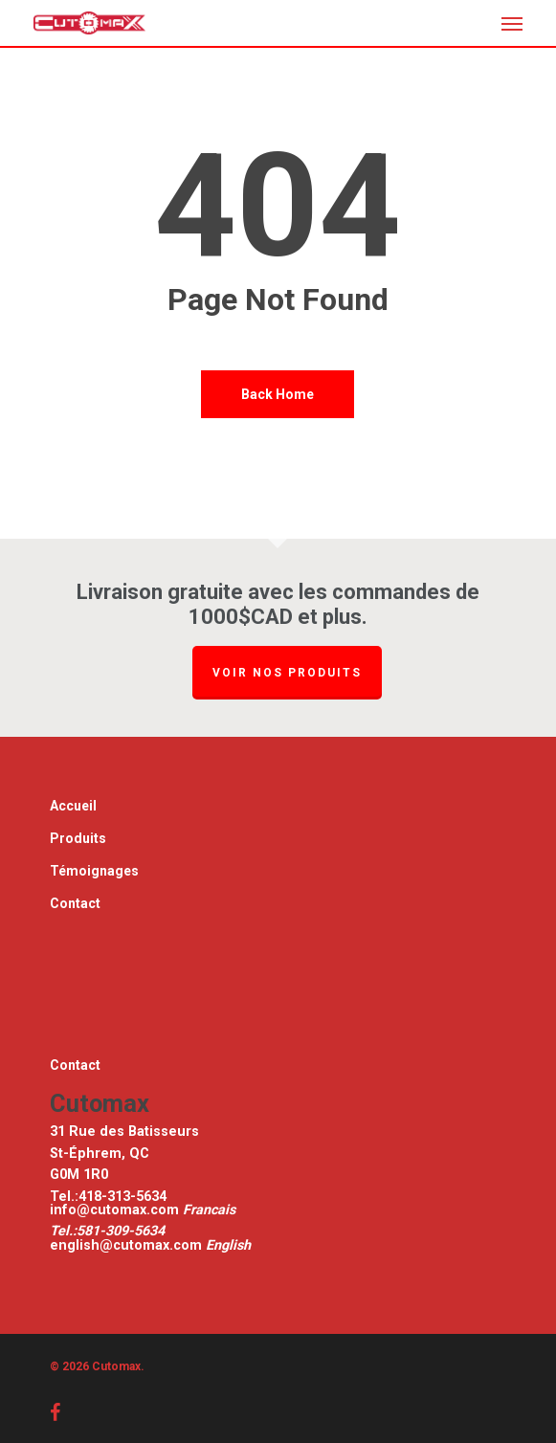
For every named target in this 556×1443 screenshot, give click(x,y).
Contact (75, 903)
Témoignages (94, 870)
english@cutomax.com (126, 1245)
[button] (512, 23)
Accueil (73, 805)
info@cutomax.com (116, 1210)
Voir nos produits (287, 672)
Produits (78, 838)
